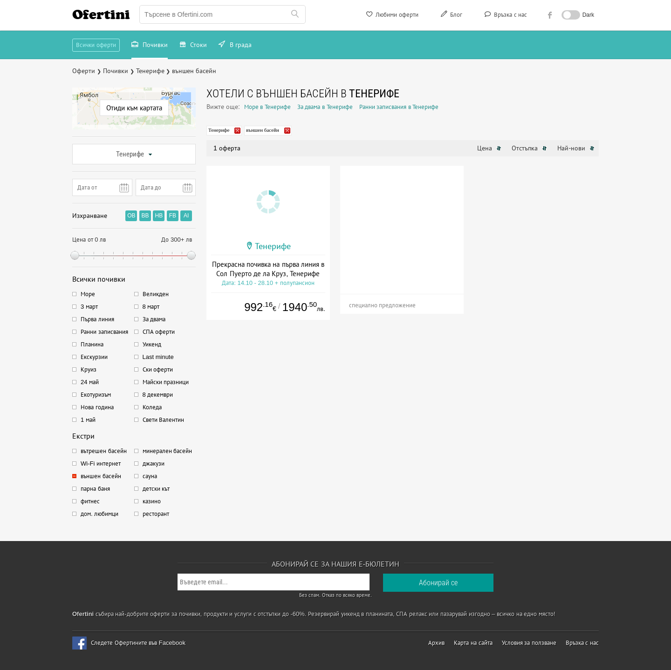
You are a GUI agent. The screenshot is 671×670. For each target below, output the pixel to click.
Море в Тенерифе (267, 106)
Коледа (152, 407)
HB (159, 215)
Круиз (88, 369)
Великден (156, 294)
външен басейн (101, 476)
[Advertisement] (402, 224)
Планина (92, 344)
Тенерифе (134, 154)
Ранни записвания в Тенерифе (399, 106)
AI (186, 215)
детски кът (156, 488)
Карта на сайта (473, 642)
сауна (150, 476)
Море (88, 294)
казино (152, 501)
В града (235, 45)
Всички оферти (96, 44)
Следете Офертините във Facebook (138, 642)
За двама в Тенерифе (325, 106)
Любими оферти (391, 15)
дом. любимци (99, 513)
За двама (154, 319)
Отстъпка (529, 148)
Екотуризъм (96, 394)
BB (145, 215)
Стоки (193, 45)
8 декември (158, 394)
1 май (88, 419)
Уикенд (152, 344)
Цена (489, 148)
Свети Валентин (164, 419)
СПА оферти (159, 331)
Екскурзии (94, 356)
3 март (89, 306)
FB (172, 215)
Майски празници (166, 382)
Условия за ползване (529, 642)
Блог (450, 15)
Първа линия (97, 319)
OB (131, 215)
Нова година (97, 407)
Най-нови (576, 148)
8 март (151, 306)
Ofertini (101, 14)
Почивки (149, 45)
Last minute (158, 356)
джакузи (153, 463)
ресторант (156, 513)
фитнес (90, 501)
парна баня (95, 488)
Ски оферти (158, 369)
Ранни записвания (104, 331)
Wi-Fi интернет (101, 463)
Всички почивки (98, 279)
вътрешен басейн (104, 450)
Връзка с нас (505, 15)
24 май (90, 382)
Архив (436, 642)
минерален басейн (167, 450)
